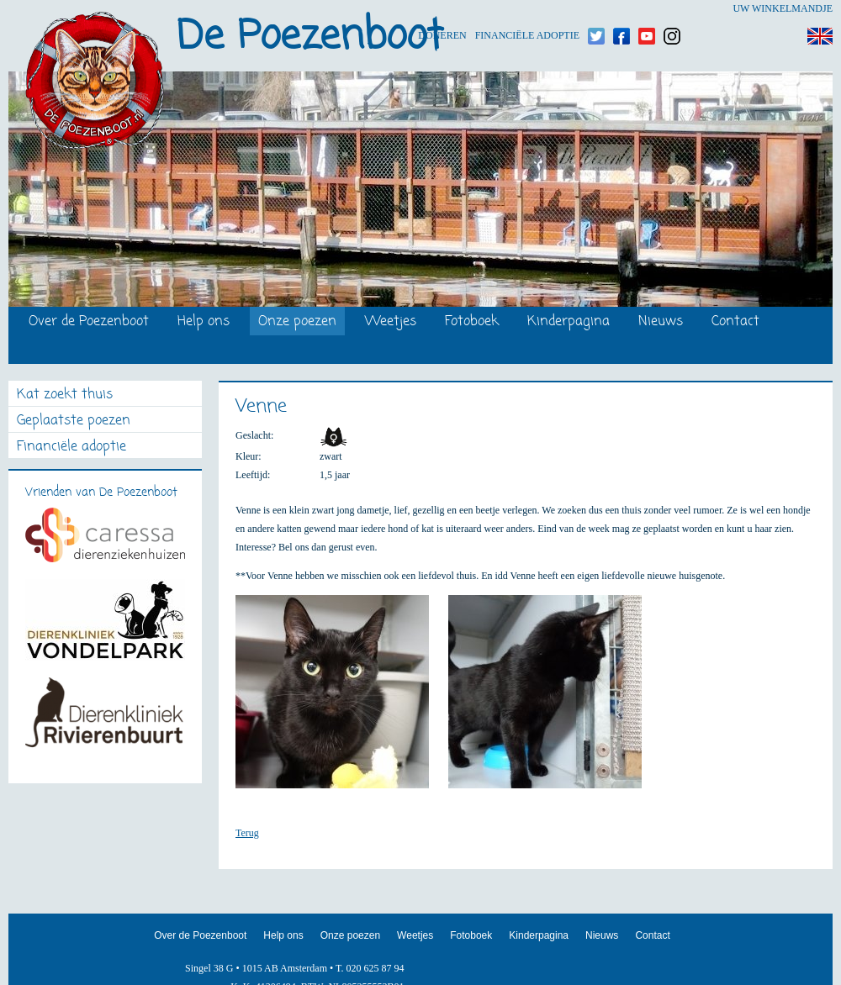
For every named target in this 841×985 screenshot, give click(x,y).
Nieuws (660, 322)
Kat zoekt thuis (65, 395)
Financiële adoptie (527, 9)
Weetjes (390, 322)
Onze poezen (297, 322)
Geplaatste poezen (73, 421)
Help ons (203, 322)
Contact (735, 322)
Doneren (442, 9)
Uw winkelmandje (783, 8)
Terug (247, 833)
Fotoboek (472, 322)
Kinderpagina (568, 322)
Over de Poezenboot (89, 322)
